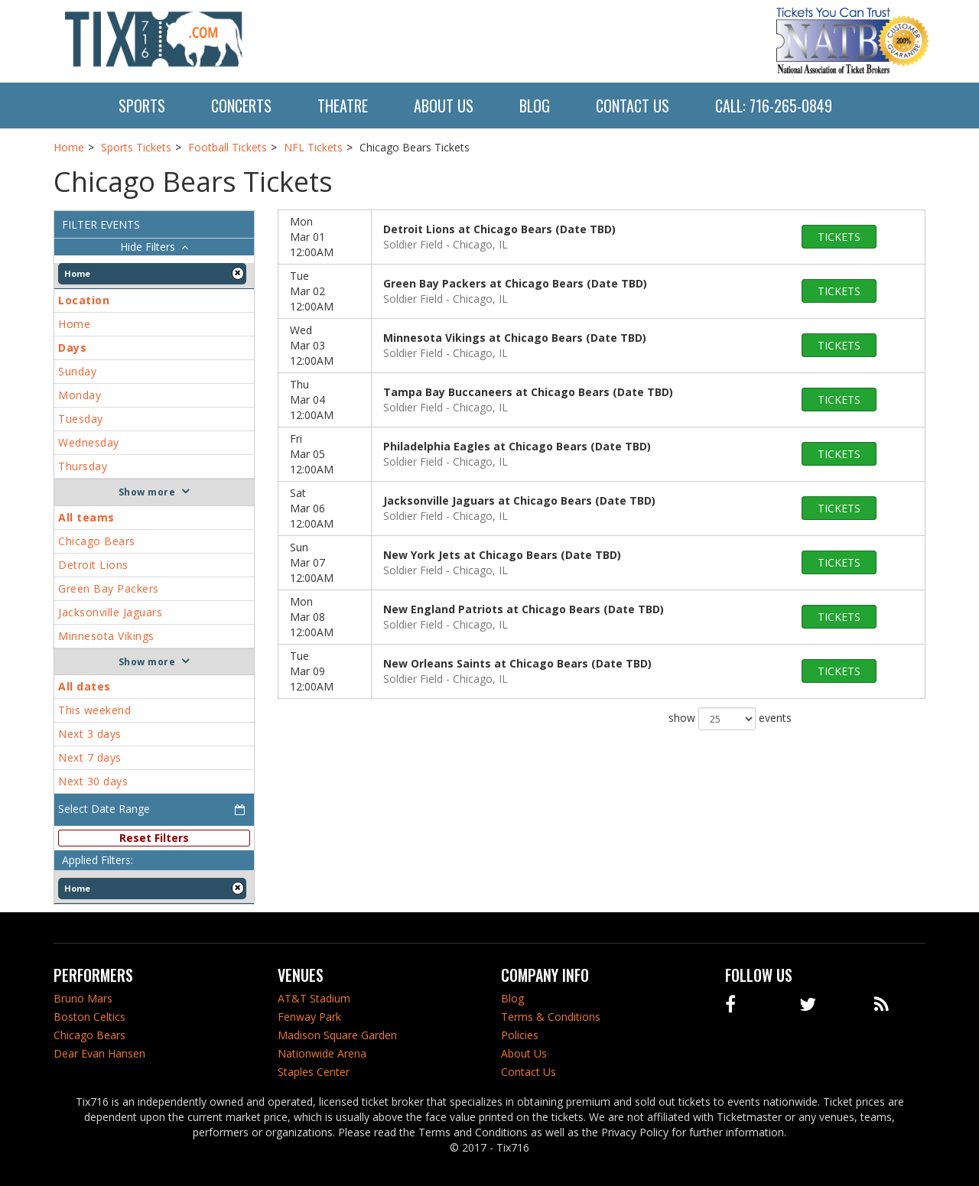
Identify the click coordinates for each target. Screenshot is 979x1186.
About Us (443, 105)
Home (74, 324)
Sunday (77, 371)
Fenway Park (309, 1016)
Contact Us (632, 105)
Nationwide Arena (322, 1053)
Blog (534, 105)
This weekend (94, 710)
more (161, 492)
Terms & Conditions (550, 1016)
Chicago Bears (96, 541)
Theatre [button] (342, 105)
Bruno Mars (83, 998)
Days (72, 347)
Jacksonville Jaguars (110, 612)
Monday (79, 395)
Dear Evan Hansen (99, 1053)
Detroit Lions (93, 564)
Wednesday (88, 442)
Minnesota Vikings (106, 636)
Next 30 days (93, 781)
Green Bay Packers (108, 588)
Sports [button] (142, 105)
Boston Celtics (89, 1016)
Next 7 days (90, 757)
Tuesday (80, 418)
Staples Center (314, 1071)
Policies (519, 1035)
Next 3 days (90, 733)
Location (83, 300)
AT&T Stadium (314, 998)
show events (730, 718)
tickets (839, 236)
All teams (86, 517)
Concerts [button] (241, 105)
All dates (84, 686)
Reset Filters (154, 837)
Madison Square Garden (337, 1035)
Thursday (82, 466)
